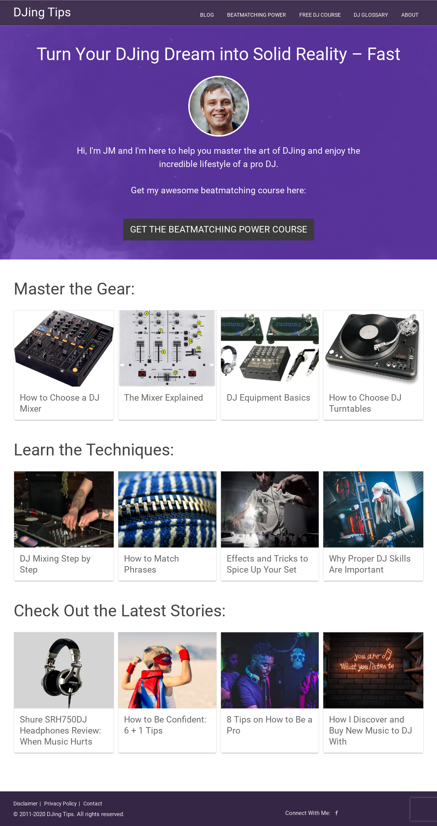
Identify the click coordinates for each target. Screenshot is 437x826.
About (409, 15)
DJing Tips (42, 12)
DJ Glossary (371, 15)
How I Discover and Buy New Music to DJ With (370, 731)
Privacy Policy (60, 804)
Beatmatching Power (256, 15)
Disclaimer (25, 804)
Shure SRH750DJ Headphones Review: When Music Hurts (60, 731)
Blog (207, 15)
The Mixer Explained (163, 398)
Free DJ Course (320, 15)
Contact (92, 804)
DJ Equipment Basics (268, 398)
